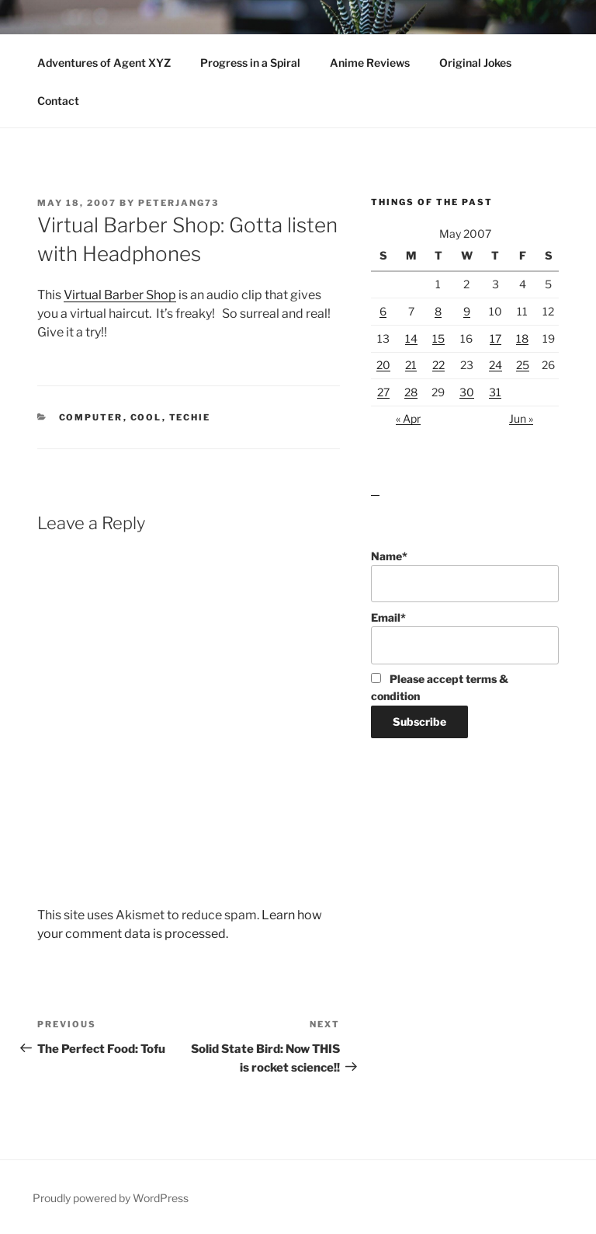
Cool (146, 417)
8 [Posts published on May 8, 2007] (438, 311)
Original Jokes (475, 62)
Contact (58, 100)
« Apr (408, 418)
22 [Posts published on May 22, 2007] (438, 364)
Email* (465, 637)
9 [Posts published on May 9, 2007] (466, 311)
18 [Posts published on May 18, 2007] (522, 338)
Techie (190, 417)
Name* (465, 576)
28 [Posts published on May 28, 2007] (411, 392)
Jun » (521, 418)
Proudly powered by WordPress (111, 1197)
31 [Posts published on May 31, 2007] (495, 392)
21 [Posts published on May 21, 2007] (411, 364)
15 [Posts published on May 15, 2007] (438, 338)
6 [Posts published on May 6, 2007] (382, 311)
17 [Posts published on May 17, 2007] (495, 338)
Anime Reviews (370, 62)
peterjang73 (178, 202)
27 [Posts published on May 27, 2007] (383, 392)
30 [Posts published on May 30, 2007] (466, 392)
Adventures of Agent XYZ (104, 62)
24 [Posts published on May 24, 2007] (495, 364)
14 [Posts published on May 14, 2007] (411, 338)
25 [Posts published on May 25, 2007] (522, 364)
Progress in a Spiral (250, 62)
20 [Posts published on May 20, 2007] (383, 364)
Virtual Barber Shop (120, 295)
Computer (91, 417)
